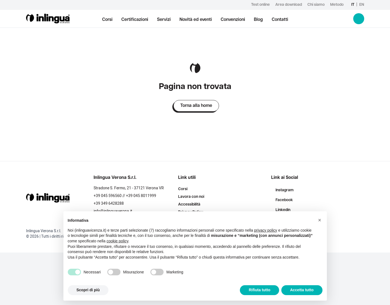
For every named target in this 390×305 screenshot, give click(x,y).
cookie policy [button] (117, 241)
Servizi (164, 20)
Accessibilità (189, 205)
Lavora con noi (191, 197)
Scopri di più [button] (88, 290)
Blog (258, 20)
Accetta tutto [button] (302, 290)
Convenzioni (233, 20)
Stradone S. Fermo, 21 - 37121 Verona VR (129, 188)
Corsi (107, 20)
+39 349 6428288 (109, 203)
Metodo (337, 5)
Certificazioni (134, 20)
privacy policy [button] (265, 230)
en (361, 5)
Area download (288, 5)
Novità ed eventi (195, 20)
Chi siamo (316, 5)
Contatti (280, 20)
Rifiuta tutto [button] (259, 290)
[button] (319, 220)
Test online (260, 5)
